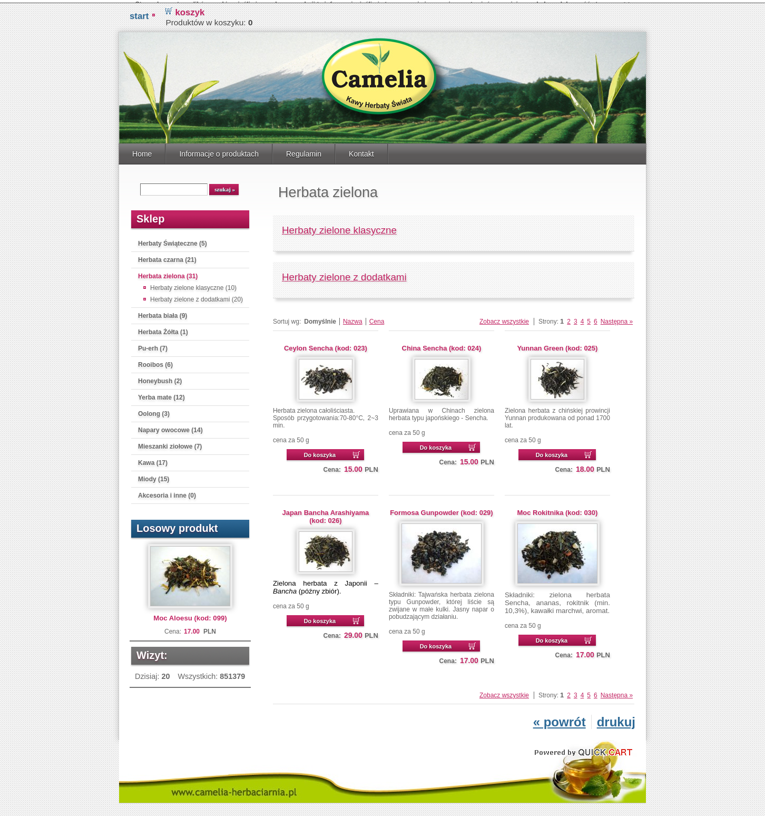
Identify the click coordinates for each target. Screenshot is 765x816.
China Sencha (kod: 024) (442, 345)
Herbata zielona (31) (168, 273)
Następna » (617, 318)
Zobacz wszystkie (504, 318)
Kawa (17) (153, 459)
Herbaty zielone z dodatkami (344, 273)
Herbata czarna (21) (167, 256)
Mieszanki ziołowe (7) (170, 443)
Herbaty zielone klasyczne (339, 226)
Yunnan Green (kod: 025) (557, 345)
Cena (377, 318)
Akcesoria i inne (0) (167, 492)
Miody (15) (153, 476)
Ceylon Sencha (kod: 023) (325, 345)
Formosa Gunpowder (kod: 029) (441, 509)
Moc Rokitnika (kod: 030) (557, 509)
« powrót (559, 719)
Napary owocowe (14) (170, 427)
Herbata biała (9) (162, 312)
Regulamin (303, 151)
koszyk (189, 9)
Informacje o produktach (219, 151)
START (139, 13)
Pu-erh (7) (153, 345)
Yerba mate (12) (161, 394)
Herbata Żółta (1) (163, 329)
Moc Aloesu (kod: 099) (190, 615)
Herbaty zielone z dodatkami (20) (196, 296)
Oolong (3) (154, 410)
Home (142, 151)
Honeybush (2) (160, 378)
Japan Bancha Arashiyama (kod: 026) (325, 513)
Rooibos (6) (155, 361)
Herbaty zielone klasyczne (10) (193, 284)
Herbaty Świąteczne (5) (172, 240)
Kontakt (361, 151)
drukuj (616, 719)
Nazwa (352, 318)
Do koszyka (320, 452)
